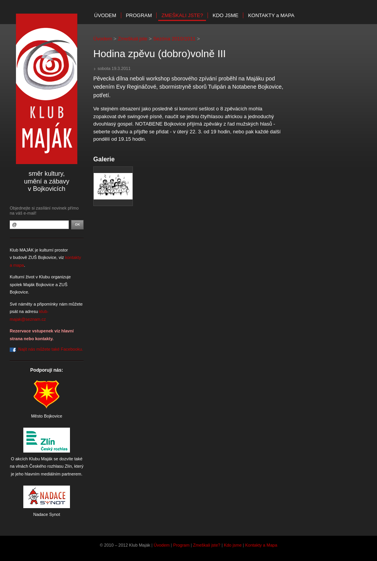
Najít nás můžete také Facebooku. (50, 349)
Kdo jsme (225, 15)
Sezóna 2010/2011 (174, 39)
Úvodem (105, 15)
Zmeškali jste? (182, 15)
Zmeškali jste (132, 39)
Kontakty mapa (271, 15)
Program (139, 15)
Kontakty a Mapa (261, 545)
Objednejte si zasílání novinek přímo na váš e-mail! (44, 210)
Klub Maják (46, 89)
